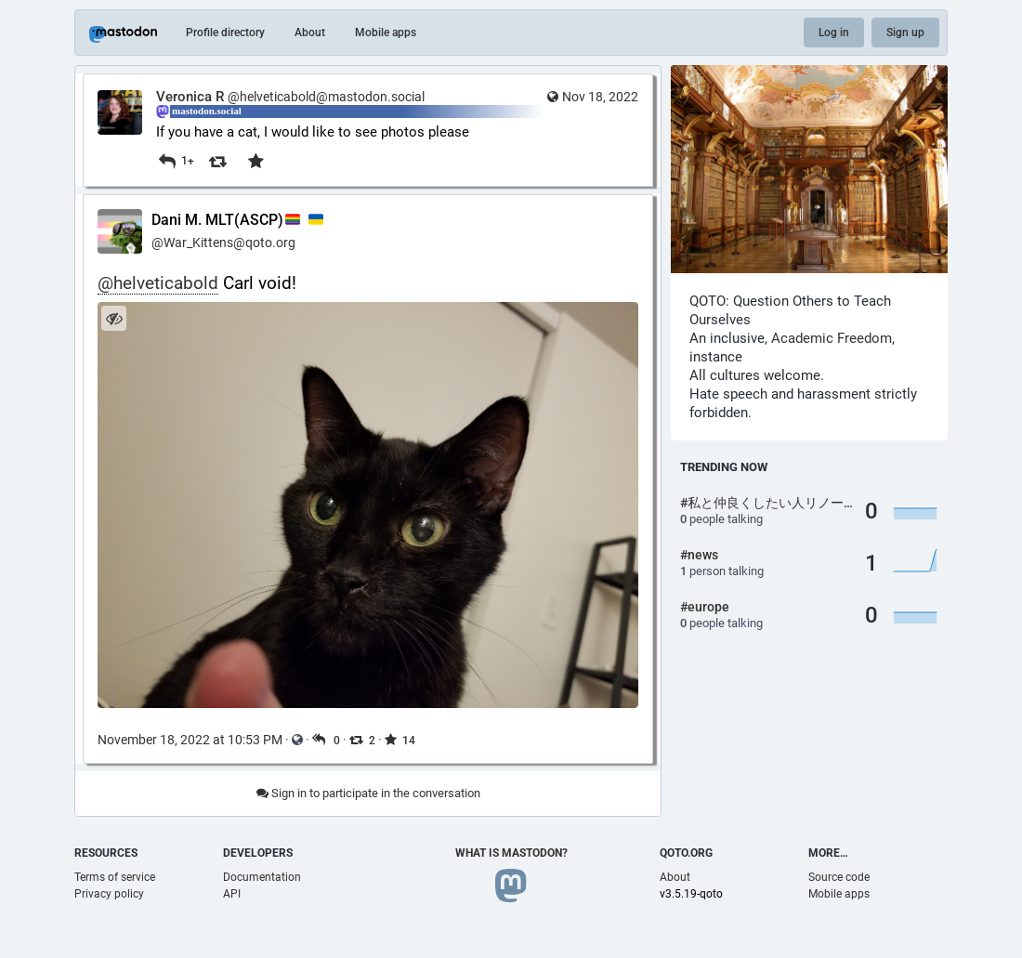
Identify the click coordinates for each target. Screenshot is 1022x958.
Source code (839, 877)
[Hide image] (113, 318)
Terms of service (114, 877)
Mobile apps (385, 32)
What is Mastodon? (511, 853)
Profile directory (225, 32)
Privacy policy (109, 893)
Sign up (905, 32)
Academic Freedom (831, 338)
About (310, 32)
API (232, 893)
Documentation (262, 877)
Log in (834, 32)
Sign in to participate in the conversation (368, 793)
